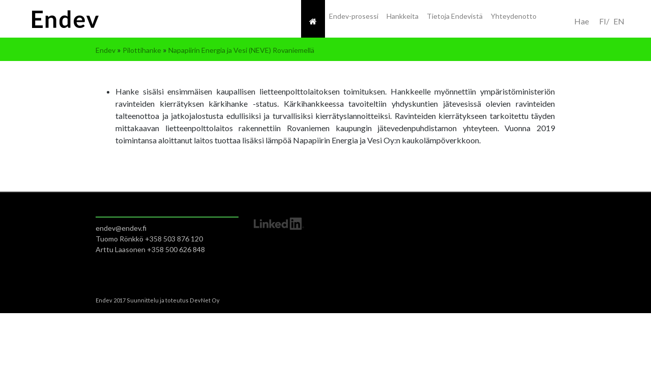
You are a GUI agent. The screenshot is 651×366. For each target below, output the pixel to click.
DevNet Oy (205, 300)
